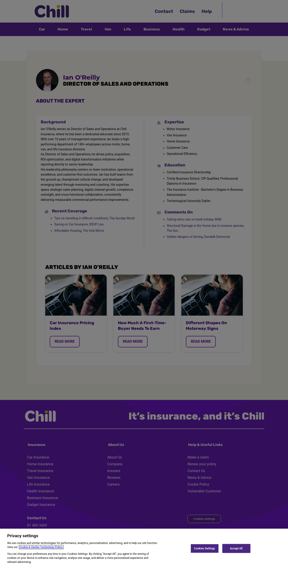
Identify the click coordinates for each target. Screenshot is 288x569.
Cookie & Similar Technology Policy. (41, 547)
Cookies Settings (204, 548)
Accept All (236, 548)
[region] (144, 549)
